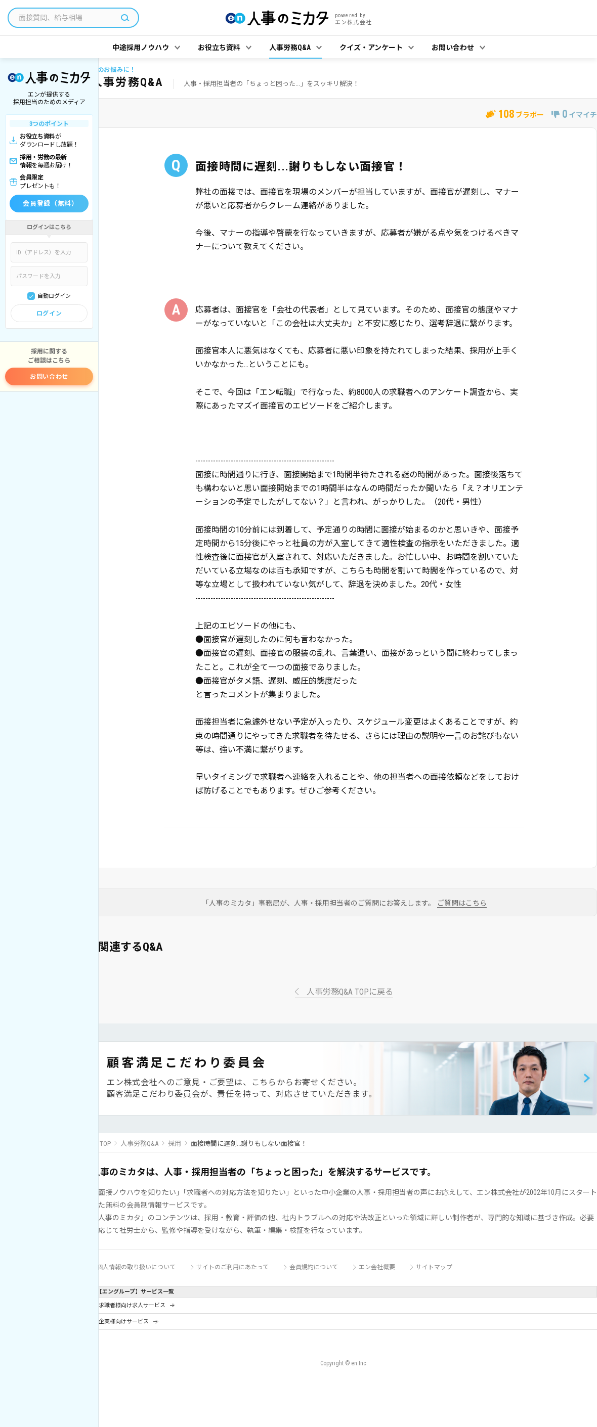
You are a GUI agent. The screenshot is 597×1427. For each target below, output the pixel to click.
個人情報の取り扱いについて (136, 1267)
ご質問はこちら (462, 903)
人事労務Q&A (139, 1143)
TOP (105, 1143)
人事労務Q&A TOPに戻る (350, 992)
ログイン (49, 313)
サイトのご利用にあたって (232, 1267)
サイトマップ (434, 1267)
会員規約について (313, 1267)
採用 (174, 1143)
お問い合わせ (49, 376)
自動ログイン (54, 296)
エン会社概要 (377, 1267)
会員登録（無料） (50, 203)
